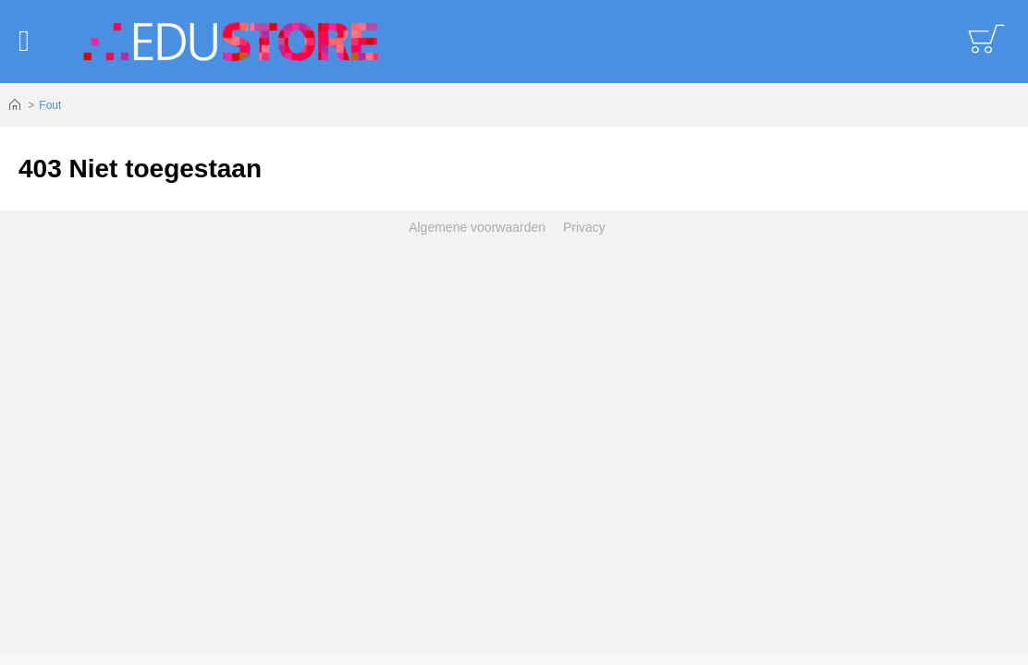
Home (14, 105)
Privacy (584, 227)
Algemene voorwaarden (477, 227)
